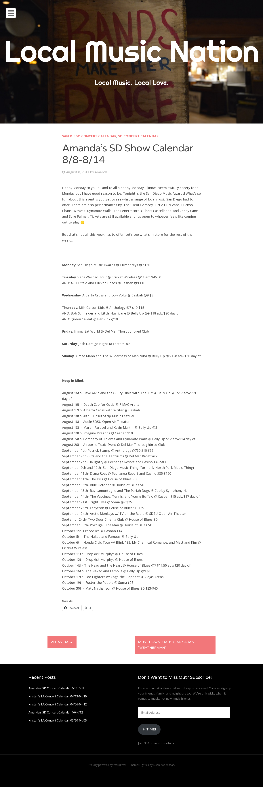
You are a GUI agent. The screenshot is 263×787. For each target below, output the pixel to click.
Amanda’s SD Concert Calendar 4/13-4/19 (56, 688)
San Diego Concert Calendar (89, 136)
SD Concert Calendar (138, 136)
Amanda (101, 172)
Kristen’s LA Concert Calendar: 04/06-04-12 (57, 704)
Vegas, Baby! (62, 642)
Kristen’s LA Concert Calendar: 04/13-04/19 (57, 696)
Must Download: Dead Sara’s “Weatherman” (166, 645)
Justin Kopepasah (163, 765)
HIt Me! (149, 729)
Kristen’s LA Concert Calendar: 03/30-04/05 (57, 720)
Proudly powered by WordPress (107, 765)
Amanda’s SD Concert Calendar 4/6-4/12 (55, 712)
